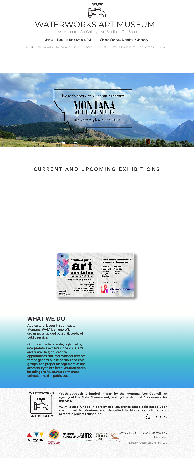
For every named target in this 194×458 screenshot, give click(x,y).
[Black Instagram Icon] (165, 417)
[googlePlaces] (160, 417)
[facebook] (156, 417)
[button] (130, 345)
